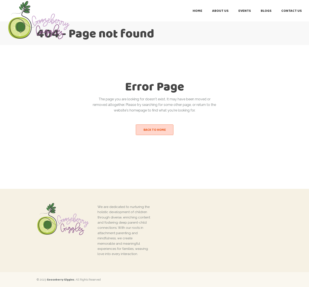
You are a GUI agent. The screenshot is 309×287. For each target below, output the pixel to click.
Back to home (154, 129)
